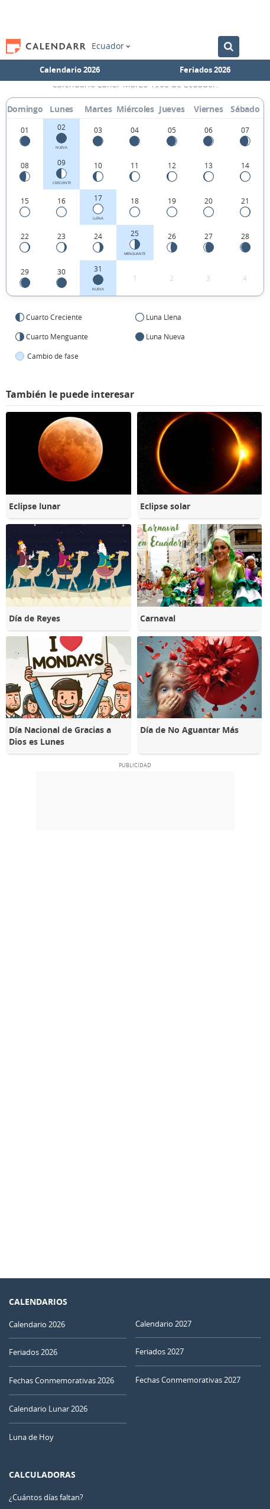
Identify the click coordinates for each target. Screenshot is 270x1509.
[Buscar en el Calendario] (228, 46)
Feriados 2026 (205, 69)
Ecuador (111, 46)
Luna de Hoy (31, 1437)
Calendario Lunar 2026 (48, 1408)
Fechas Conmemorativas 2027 (187, 1379)
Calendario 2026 (70, 69)
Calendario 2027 (163, 1323)
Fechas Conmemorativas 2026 (61, 1380)
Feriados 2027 (159, 1351)
